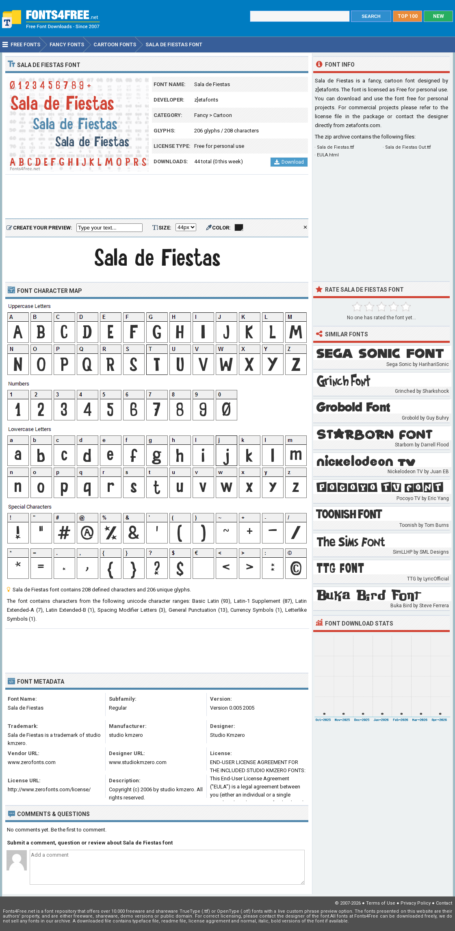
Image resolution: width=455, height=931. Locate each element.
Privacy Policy (416, 903)
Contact (444, 903)
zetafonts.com (363, 125)
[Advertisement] (156, 197)
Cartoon (222, 115)
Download (289, 162)
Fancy (201, 115)
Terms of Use (380, 903)
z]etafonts (206, 100)
